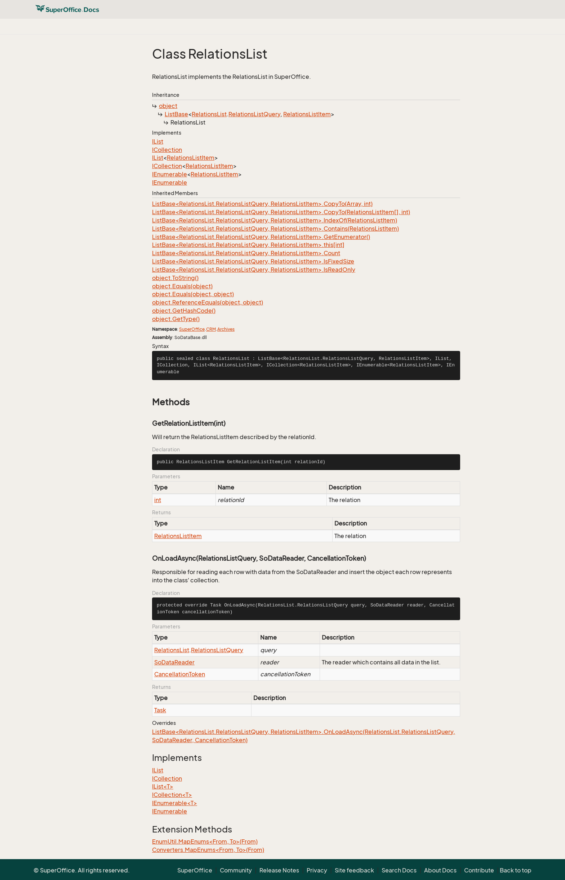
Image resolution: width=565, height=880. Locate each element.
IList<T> (162, 786)
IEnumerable (169, 174)
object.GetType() (176, 318)
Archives (226, 329)
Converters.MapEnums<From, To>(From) (208, 849)
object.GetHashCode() (183, 310)
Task (160, 710)
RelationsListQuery (254, 114)
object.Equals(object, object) (193, 294)
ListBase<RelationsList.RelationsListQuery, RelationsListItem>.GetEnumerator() (261, 236)
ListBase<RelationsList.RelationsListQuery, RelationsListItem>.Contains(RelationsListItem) (275, 228)
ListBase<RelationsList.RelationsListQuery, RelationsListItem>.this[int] (248, 244)
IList (157, 141)
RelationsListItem (307, 114)
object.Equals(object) (182, 286)
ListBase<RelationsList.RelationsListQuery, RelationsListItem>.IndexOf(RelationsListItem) (274, 220)
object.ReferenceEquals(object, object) (207, 302)
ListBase (176, 114)
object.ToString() (175, 277)
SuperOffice (192, 329)
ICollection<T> (172, 794)
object (168, 105)
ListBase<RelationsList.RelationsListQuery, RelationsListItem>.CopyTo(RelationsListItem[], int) (281, 212)
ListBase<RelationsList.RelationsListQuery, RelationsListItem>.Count (246, 253)
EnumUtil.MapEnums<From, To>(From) (205, 841)
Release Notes (279, 870)
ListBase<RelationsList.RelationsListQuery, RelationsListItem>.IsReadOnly (253, 269)
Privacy (317, 870)
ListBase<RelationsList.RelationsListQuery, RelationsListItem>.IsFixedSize (253, 261)
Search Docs (399, 870)
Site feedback (354, 870)
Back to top (515, 870)
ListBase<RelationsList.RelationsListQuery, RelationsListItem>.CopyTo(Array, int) (262, 203)
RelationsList (209, 114)
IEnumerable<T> (174, 803)
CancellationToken (179, 674)
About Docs (440, 870)
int (157, 500)
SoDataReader (174, 662)
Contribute (479, 870)
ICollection (167, 149)
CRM (211, 329)
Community (236, 870)
